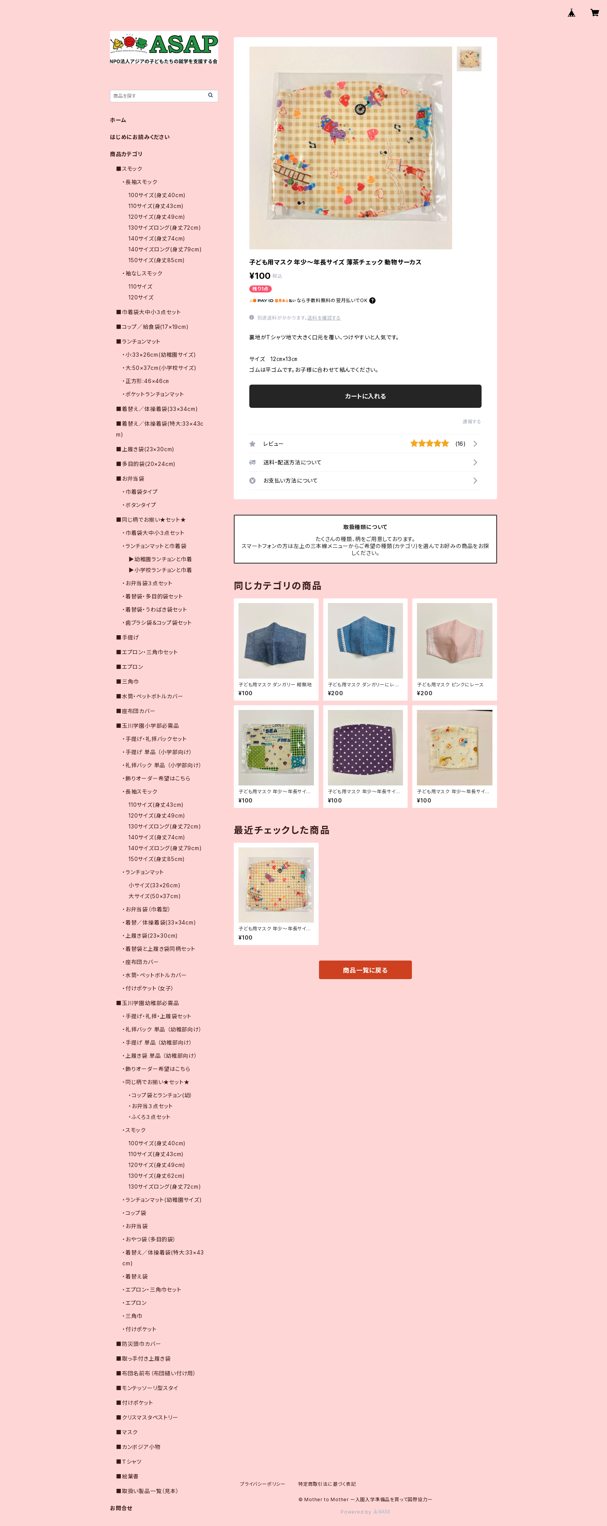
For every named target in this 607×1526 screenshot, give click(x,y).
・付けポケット (139, 1329)
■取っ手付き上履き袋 (143, 1358)
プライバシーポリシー (263, 1484)
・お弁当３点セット (151, 1106)
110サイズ (141, 286)
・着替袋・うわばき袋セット (154, 609)
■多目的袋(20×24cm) (146, 464)
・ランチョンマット (143, 872)
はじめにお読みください (140, 137)
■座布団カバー (136, 711)
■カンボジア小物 (138, 1447)
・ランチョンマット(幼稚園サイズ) (162, 1199)
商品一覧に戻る (365, 970)
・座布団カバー (140, 962)
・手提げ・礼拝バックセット (154, 739)
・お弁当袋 (135, 1226)
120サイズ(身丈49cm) (157, 216)
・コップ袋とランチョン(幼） (161, 1095)
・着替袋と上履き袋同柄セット (158, 948)
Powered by (365, 1512)
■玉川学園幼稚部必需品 (147, 1003)
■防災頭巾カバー (138, 1343)
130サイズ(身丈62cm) (157, 1175)
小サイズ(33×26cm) (154, 885)
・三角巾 (132, 1316)
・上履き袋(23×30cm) (150, 935)
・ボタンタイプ (139, 505)
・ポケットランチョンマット (153, 394)
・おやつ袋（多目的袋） (149, 1239)
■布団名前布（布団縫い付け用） (156, 1373)
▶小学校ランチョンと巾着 (160, 570)
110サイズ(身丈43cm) (156, 206)
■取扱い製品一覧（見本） (147, 1491)
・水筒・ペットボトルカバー (154, 975)
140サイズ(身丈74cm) (157, 238)
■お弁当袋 (130, 478)
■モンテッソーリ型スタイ (147, 1388)
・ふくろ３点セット (150, 1117)
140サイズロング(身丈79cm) (165, 249)
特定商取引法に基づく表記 (327, 1484)
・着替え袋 (135, 1276)
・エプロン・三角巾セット (152, 1289)
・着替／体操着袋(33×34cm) (159, 922)
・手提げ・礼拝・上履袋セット (157, 1016)
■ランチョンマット (138, 341)
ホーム (118, 120)
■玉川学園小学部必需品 (147, 725)
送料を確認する (324, 318)
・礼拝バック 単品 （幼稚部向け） (162, 1029)
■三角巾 (127, 681)
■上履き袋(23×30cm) (145, 449)
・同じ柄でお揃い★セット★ (155, 1082)
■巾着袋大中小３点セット (148, 312)
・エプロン (134, 1302)
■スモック (129, 168)
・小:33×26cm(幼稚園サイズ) (159, 354)
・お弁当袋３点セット (147, 583)
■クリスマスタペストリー (147, 1417)
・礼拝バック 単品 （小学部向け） (162, 765)
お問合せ (121, 1508)
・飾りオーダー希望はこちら (156, 778)
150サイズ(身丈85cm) (157, 260)
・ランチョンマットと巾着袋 (154, 546)
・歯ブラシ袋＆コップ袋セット (157, 622)
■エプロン (129, 666)
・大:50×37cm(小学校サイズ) (159, 367)
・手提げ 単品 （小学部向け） (157, 752)
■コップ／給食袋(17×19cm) (152, 326)
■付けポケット (134, 1402)
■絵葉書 (127, 1476)
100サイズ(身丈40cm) (157, 195)
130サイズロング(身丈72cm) (165, 227)
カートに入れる (365, 396)
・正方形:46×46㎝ (145, 381)
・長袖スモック (140, 182)
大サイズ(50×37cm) (155, 896)
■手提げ (127, 637)
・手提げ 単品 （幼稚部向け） (157, 1042)
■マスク (127, 1432)
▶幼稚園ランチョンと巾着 (160, 559)
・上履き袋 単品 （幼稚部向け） (159, 1055)
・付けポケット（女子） (148, 988)
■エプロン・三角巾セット (147, 652)
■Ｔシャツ (129, 1461)
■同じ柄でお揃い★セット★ (151, 519)
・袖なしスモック (142, 273)
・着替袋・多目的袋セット (152, 596)
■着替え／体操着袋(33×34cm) (157, 409)
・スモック (134, 1130)
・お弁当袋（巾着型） (146, 909)
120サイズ (141, 297)
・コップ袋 (134, 1213)
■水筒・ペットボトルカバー (149, 696)
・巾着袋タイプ (140, 491)
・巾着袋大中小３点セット (153, 532)
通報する (472, 421)
